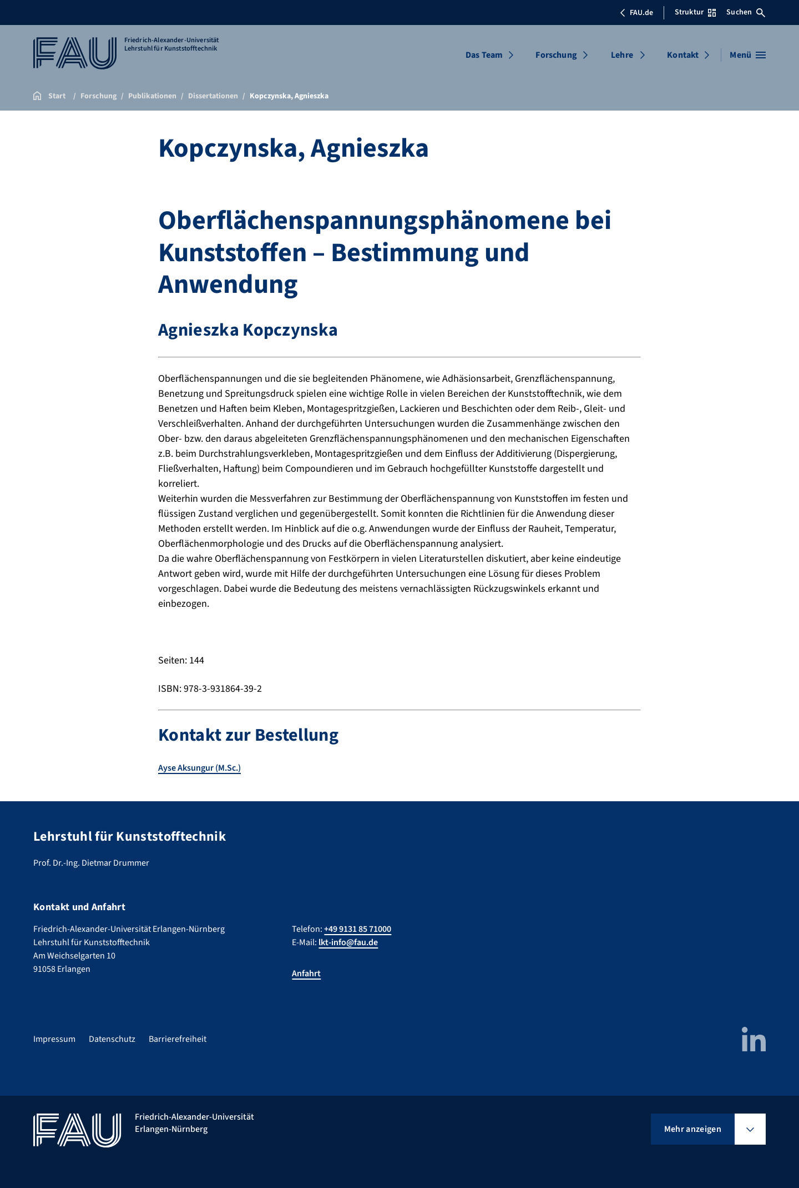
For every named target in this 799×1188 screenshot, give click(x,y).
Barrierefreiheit (177, 1039)
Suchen (745, 12)
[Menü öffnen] (748, 55)
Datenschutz (112, 1039)
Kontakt (683, 55)
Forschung (556, 55)
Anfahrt (306, 973)
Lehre (622, 55)
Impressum (54, 1039)
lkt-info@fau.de (348, 942)
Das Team (484, 55)
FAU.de (636, 12)
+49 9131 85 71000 (357, 929)
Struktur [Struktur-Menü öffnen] (695, 12)
